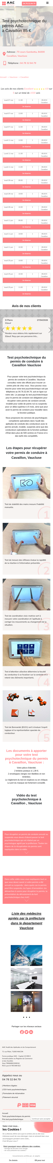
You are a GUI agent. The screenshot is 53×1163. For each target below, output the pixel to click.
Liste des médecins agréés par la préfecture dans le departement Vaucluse (26, 921)
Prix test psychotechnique (12, 1119)
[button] (3, 330)
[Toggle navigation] (47, 3)
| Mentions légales (9, 1085)
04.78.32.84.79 (29, 3)
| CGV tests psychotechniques (14, 1089)
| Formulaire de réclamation (13, 1093)
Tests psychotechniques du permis (16, 1116)
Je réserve (26, 106)
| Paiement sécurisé (10, 1097)
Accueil (5, 1113)
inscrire (8, 389)
